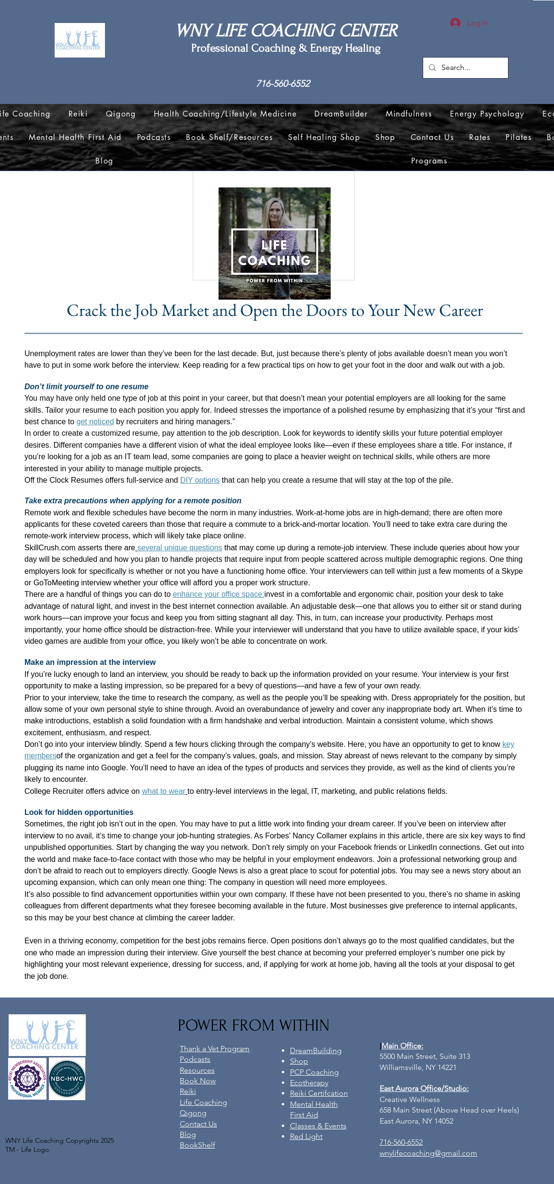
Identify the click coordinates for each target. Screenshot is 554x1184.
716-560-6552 (283, 83)
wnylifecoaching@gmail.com (428, 1153)
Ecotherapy (309, 1082)
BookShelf (197, 1144)
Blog (188, 1134)
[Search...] (464, 68)
